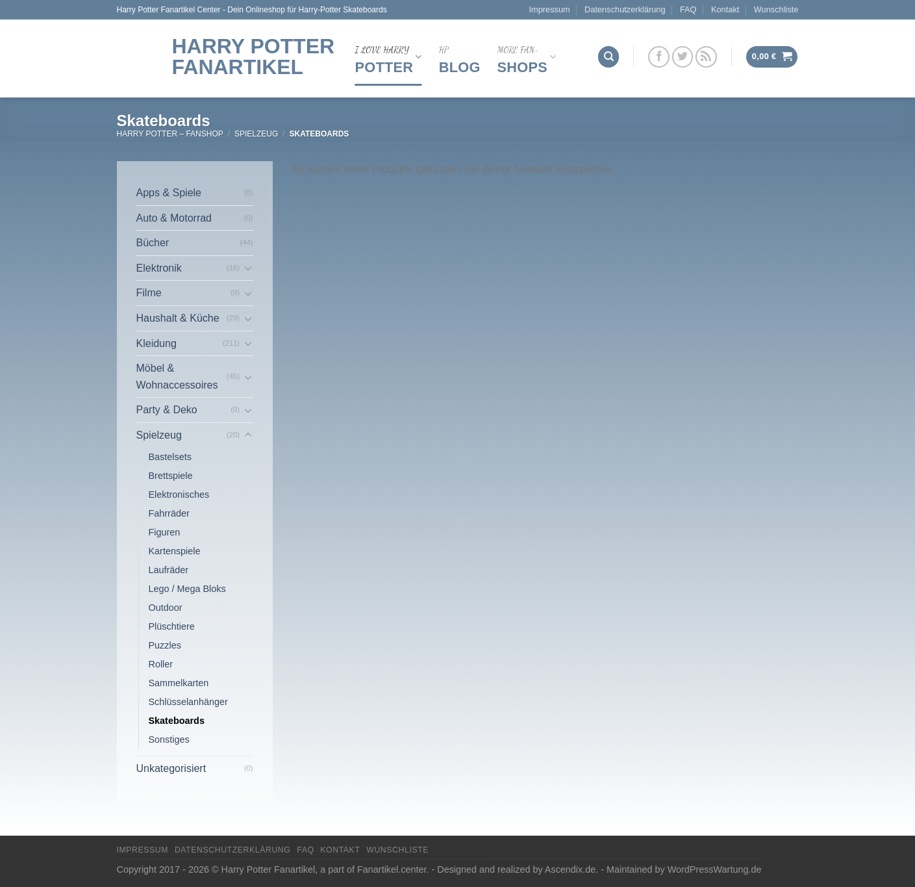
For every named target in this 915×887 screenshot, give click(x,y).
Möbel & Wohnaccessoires (177, 377)
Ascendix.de (570, 869)
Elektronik (159, 268)
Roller (161, 664)
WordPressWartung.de (715, 869)
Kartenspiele (175, 551)
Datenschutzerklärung (624, 9)
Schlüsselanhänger (188, 702)
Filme (149, 292)
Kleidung (156, 343)
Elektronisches (179, 494)
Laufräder (169, 570)
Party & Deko (166, 409)
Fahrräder (169, 513)
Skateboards (177, 720)
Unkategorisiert (171, 768)
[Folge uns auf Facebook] (659, 57)
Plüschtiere (172, 626)
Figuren (165, 532)
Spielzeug (256, 133)
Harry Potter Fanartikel (253, 56)
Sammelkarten (179, 683)
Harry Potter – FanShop (170, 133)
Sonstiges (169, 739)
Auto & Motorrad (174, 218)
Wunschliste (776, 9)
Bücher (152, 242)
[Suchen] (608, 57)
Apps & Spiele (169, 192)
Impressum (549, 9)
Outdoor (165, 607)
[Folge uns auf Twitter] (683, 57)
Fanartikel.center (391, 869)
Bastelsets (170, 457)
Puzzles (165, 645)
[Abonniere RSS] (706, 57)
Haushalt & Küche (177, 318)
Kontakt (725, 9)
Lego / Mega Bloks (187, 589)
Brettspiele (171, 475)
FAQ (688, 9)
